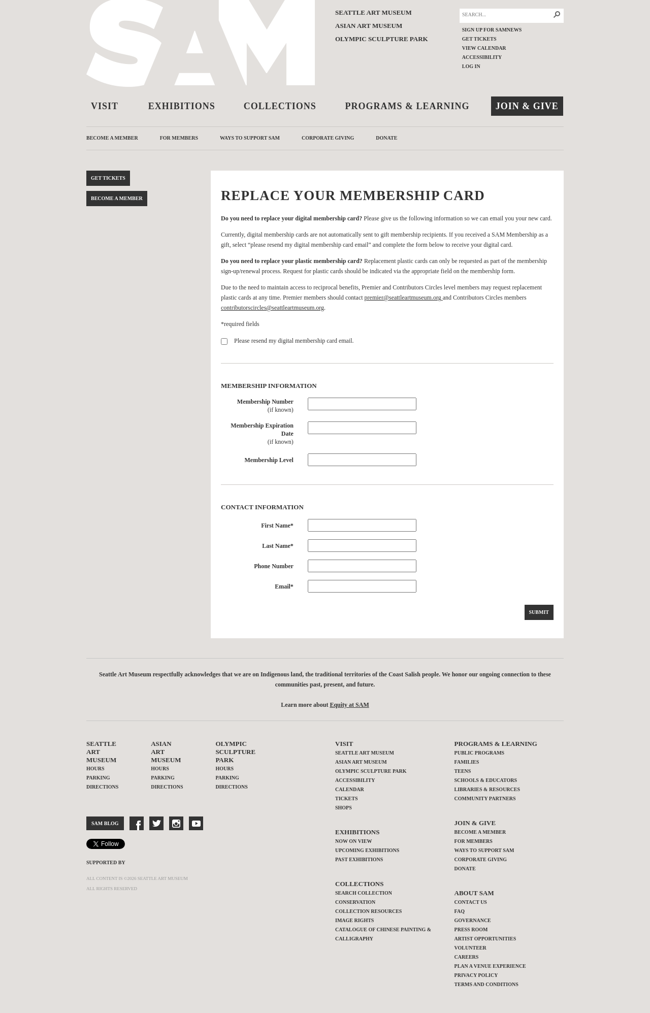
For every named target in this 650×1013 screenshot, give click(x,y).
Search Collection (363, 893)
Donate (386, 138)
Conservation (355, 902)
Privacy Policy (476, 975)
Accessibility (482, 57)
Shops (343, 807)
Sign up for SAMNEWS (492, 29)
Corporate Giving (328, 138)
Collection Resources (368, 911)
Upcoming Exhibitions (367, 850)
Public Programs (479, 753)
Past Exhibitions (359, 859)
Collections (280, 106)
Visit (104, 106)
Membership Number (265, 401)
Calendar (349, 789)
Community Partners (485, 798)
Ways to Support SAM (250, 138)
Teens (462, 771)
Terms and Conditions (486, 984)
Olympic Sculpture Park (381, 39)
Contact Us (470, 902)
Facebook (136, 823)
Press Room (471, 929)
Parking (98, 777)
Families (466, 762)
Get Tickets (479, 39)
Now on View (353, 841)
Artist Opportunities (485, 938)
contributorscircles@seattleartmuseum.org (272, 307)
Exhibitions (181, 106)
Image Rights (354, 920)
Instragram (176, 823)
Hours (95, 768)
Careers (466, 957)
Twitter (156, 823)
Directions (102, 787)
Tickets (346, 798)
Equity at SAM (349, 704)
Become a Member (112, 138)
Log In (471, 66)
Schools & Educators (485, 780)
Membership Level (269, 460)
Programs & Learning (407, 106)
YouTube (196, 823)
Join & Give (527, 106)
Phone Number (274, 566)
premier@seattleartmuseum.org (404, 297)
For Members (179, 138)
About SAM (474, 893)
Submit (539, 612)
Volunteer (470, 948)
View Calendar (484, 48)
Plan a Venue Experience (490, 966)
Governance (472, 920)
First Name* (277, 525)
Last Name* (278, 545)
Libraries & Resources (487, 789)
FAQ (459, 911)
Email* (284, 586)
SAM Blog (105, 823)
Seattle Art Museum (373, 12)
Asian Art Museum (368, 25)
